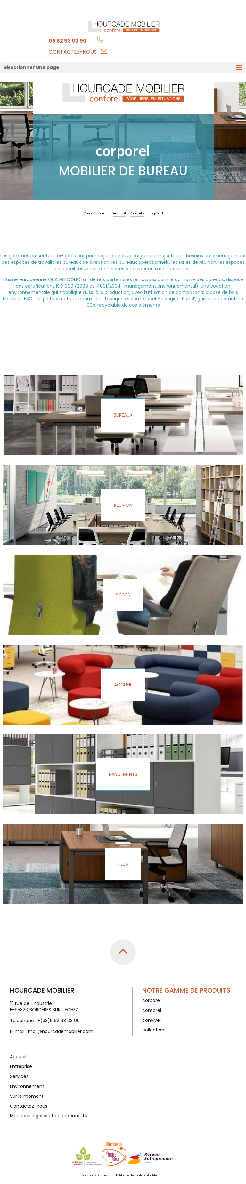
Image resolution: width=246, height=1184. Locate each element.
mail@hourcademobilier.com (60, 1031)
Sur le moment (27, 1096)
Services (19, 1076)
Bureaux (123, 415)
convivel (151, 1020)
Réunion (123, 505)
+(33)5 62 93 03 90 (58, 1020)
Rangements (123, 774)
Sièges (123, 595)
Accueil (119, 213)
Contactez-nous (73, 51)
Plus (123, 864)
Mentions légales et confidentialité (48, 1116)
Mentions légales (95, 1175)
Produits (137, 213)
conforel (151, 1010)
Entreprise (21, 1066)
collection (153, 1030)
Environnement (27, 1086)
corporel (151, 1000)
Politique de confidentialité (136, 1175)
